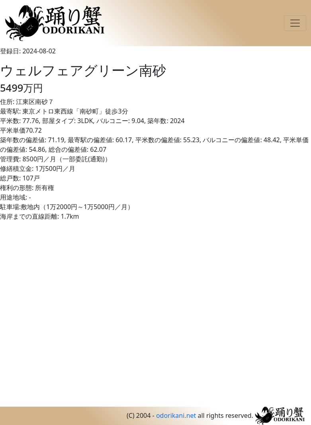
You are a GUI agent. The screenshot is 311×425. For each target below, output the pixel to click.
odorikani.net (176, 415)
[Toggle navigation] (295, 23)
